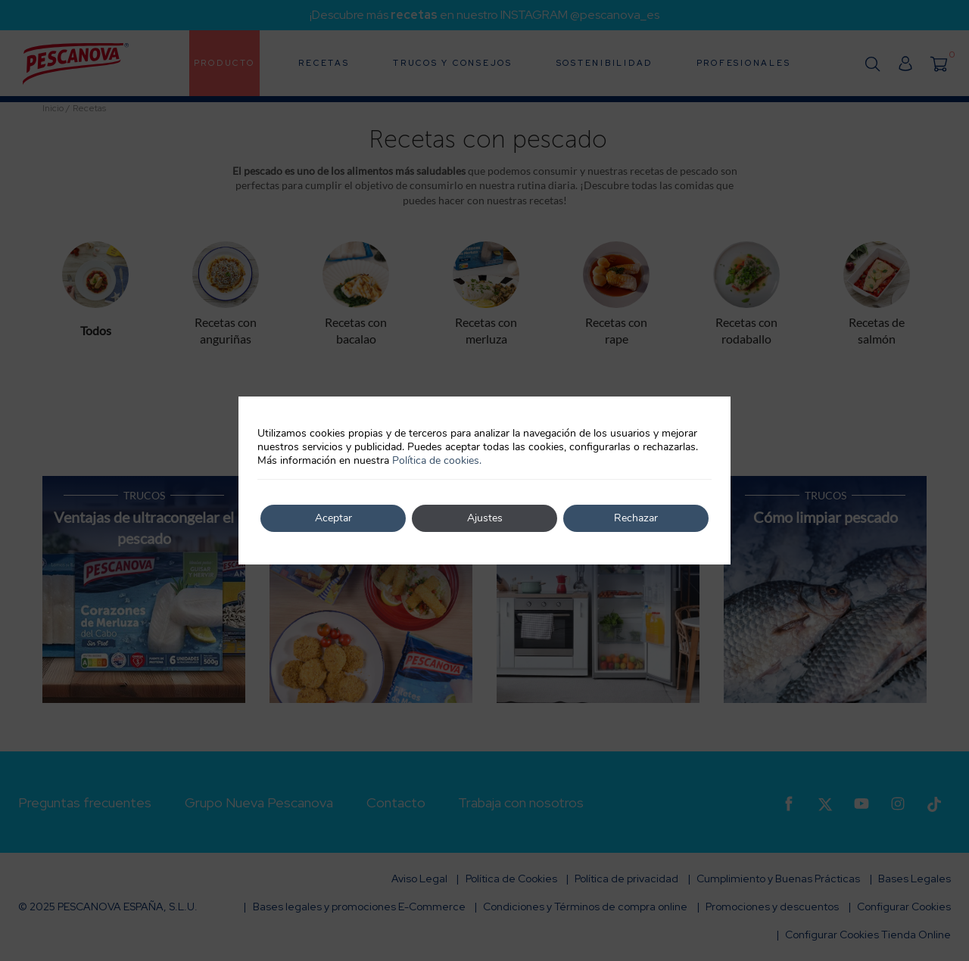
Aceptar (333, 518)
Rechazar (636, 518)
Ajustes (485, 518)
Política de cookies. (436, 460)
